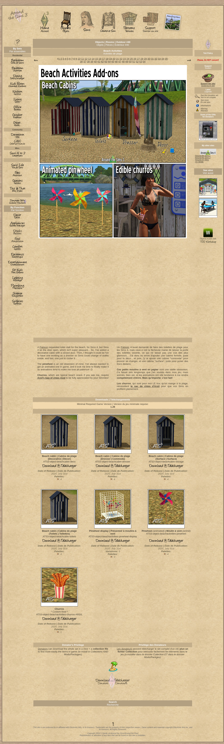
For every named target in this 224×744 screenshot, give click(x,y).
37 (84, 61)
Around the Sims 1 (202, 156)
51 (133, 61)
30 (148, 58)
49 (126, 61)
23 (124, 58)
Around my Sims (202, 160)
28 (142, 58)
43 (105, 61)
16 (100, 58)
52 (137, 61)
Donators (43, 648)
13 (89, 58)
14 (93, 58)
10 (79, 58)
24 (128, 58)
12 (86, 58)
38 (88, 61)
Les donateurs (124, 648)
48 (123, 61)
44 (109, 61)
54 (144, 61)
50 (130, 61)
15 (96, 58)
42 (102, 61)
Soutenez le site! (208, 84)
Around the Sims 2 (202, 158)
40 (95, 61)
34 (163, 58)
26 (135, 58)
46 (116, 61)
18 (107, 58)
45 (112, 61)
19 (110, 58)
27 (138, 58)
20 (114, 58)
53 (140, 61)
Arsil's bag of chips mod (51, 377)
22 (121, 58)
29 (145, 58)
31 (152, 58)
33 (159, 58)
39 (91, 61)
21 (117, 58)
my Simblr (199, 162)
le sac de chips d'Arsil (145, 386)
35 (166, 58)
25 (131, 58)
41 (99, 61)
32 (155, 58)
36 (81, 61)
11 (82, 58)
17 (103, 58)
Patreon (43, 347)
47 (119, 61)
